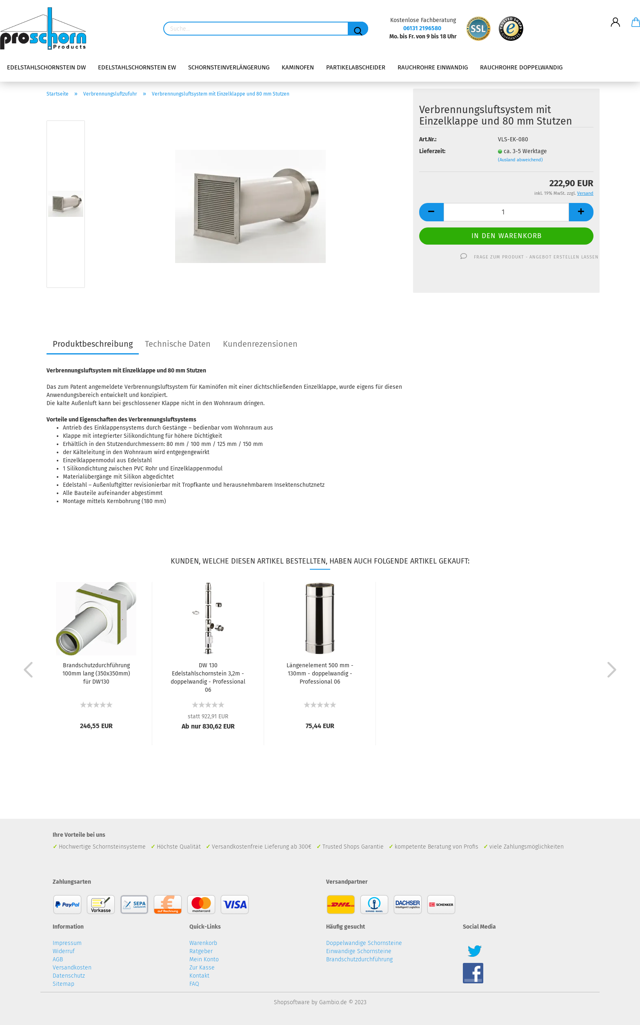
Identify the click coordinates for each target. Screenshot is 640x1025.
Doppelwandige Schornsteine (364, 943)
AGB (58, 959)
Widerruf (64, 951)
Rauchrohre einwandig (433, 67)
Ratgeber (201, 951)
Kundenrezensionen (260, 344)
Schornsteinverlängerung (228, 67)
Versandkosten (72, 967)
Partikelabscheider (355, 67)
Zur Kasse (202, 967)
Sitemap (63, 983)
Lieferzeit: (432, 151)
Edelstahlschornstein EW (137, 67)
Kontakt (199, 975)
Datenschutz (69, 975)
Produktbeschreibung (93, 344)
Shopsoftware (292, 1002)
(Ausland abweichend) (520, 160)
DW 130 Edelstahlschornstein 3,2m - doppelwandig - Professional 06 (208, 677)
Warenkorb (203, 943)
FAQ (194, 983)
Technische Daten (178, 344)
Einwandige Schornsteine (358, 951)
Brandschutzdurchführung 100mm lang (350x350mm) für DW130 (96, 673)
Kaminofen (298, 67)
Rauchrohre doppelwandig (521, 67)
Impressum (67, 943)
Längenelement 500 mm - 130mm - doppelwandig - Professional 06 (320, 673)
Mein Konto (204, 959)
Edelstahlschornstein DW (46, 67)
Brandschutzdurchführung (359, 959)
